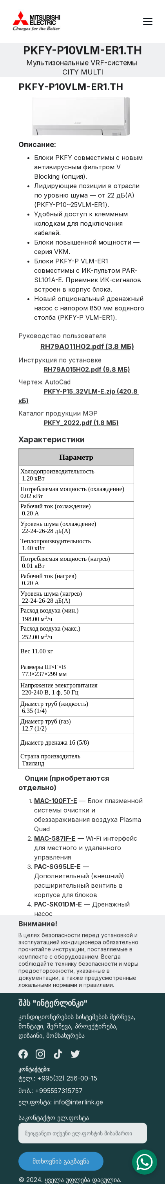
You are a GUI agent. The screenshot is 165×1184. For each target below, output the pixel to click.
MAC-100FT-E (55, 810)
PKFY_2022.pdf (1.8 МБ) (81, 429)
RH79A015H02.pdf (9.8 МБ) (87, 376)
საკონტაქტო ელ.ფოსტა (53, 1121)
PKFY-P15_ (60, 398)
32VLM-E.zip (95, 398)
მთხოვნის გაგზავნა (61, 1165)
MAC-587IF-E (55, 847)
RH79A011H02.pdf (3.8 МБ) (87, 353)
